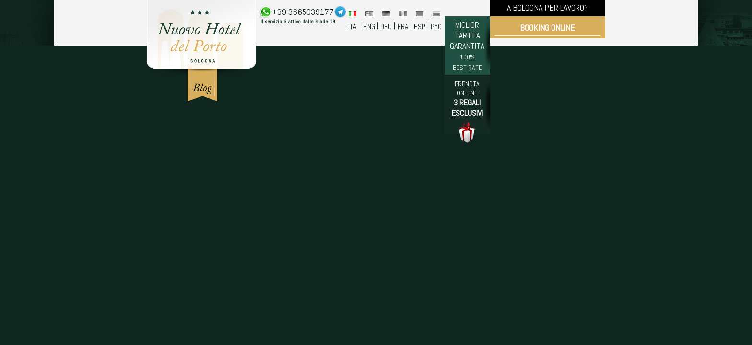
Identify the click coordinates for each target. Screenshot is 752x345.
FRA (403, 26)
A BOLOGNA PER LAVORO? (547, 7)
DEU (386, 26)
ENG (369, 26)
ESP (419, 26)
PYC (436, 26)
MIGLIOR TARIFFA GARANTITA (467, 46)
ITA (352, 26)
